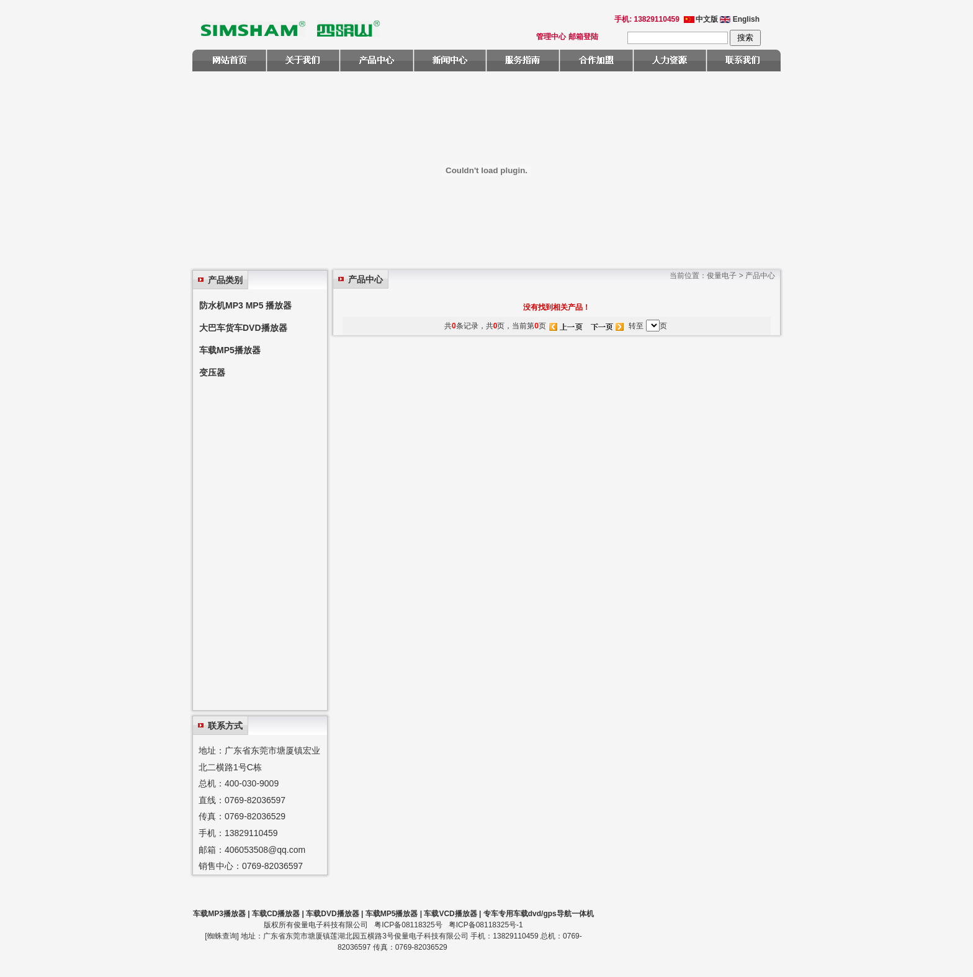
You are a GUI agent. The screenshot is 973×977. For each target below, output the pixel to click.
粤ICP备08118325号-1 (486, 925)
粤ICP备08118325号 (408, 925)
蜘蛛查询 (222, 936)
